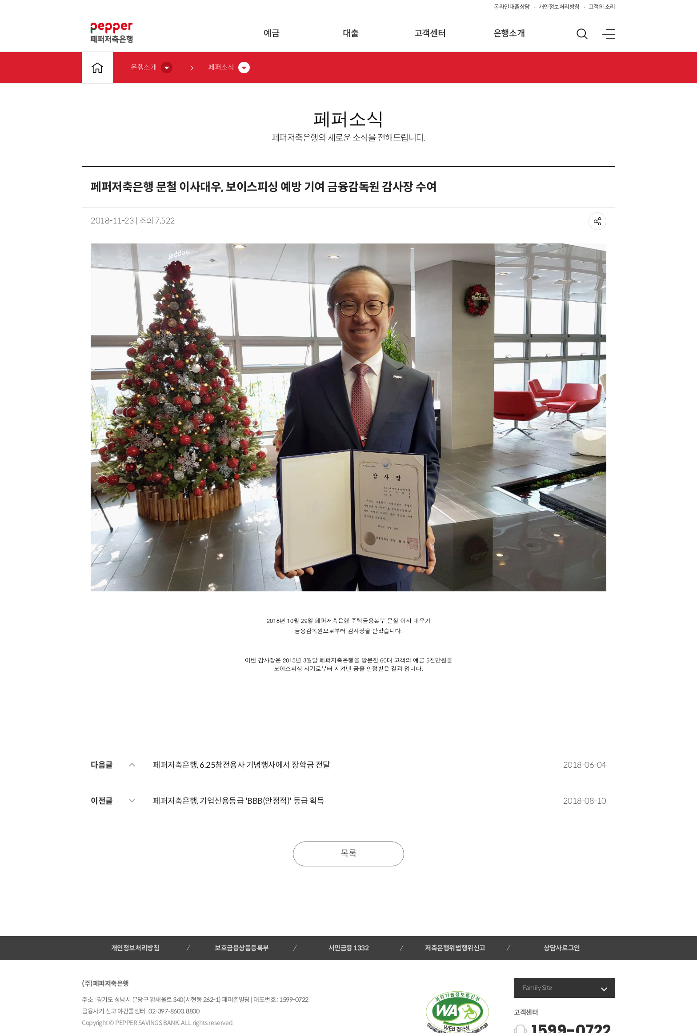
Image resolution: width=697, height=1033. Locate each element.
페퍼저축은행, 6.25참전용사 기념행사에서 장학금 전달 (241, 765)
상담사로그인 (562, 948)
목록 (348, 853)
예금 (271, 33)
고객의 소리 (602, 7)
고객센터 (429, 33)
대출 (350, 33)
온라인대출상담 (512, 7)
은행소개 (509, 33)
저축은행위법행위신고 (455, 948)
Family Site (537, 988)
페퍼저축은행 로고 (111, 32)
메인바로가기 (97, 67)
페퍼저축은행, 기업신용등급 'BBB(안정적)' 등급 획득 (238, 801)
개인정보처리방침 (559, 7)
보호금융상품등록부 (242, 948)
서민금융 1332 (348, 948)
